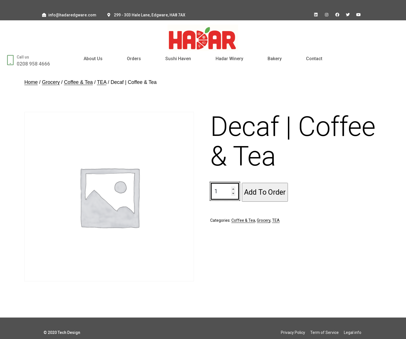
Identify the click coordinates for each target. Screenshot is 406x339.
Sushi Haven (178, 58)
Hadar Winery (229, 58)
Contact (314, 58)
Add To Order (265, 192)
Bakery (275, 58)
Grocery (51, 82)
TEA (102, 82)
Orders (134, 58)
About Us (93, 58)
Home (31, 82)
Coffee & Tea (78, 82)
